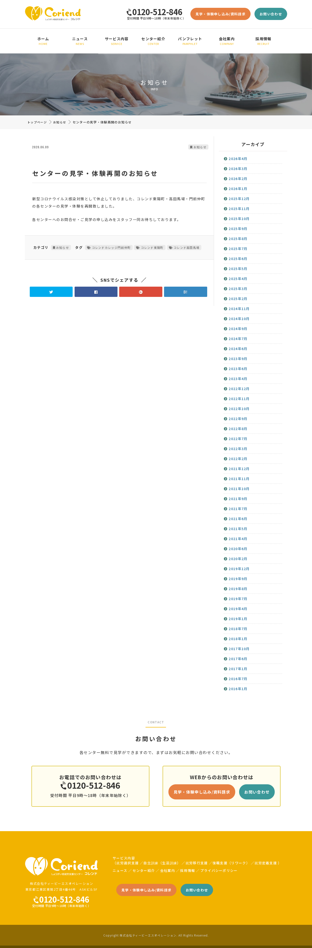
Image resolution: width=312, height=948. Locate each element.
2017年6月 (238, 658)
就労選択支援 (127, 862)
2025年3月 (238, 288)
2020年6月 (238, 548)
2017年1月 (238, 668)
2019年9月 (238, 578)
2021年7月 (238, 508)
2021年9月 (238, 498)
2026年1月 (238, 188)
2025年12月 (239, 198)
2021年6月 (238, 518)
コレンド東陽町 (152, 247)
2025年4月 (238, 278)
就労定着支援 (265, 862)
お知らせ (59, 122)
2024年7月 (238, 338)
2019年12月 (239, 568)
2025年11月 (239, 208)
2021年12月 (239, 468)
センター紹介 (153, 41)
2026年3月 (238, 168)
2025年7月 (238, 248)
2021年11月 (239, 478)
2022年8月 (238, 428)
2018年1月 (238, 638)
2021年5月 (238, 528)
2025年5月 (238, 268)
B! (186, 291)
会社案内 (227, 41)
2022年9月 (238, 418)
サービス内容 (116, 41)
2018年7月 (238, 628)
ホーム (43, 41)
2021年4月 (238, 538)
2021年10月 (239, 488)
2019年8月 (238, 588)
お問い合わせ (271, 13)
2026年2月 (238, 178)
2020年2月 (238, 558)
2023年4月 (238, 378)
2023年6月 (238, 368)
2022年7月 (238, 438)
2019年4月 (238, 608)
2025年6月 (238, 258)
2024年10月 (239, 318)
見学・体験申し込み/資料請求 (220, 13)
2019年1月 (238, 618)
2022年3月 (238, 448)
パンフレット (190, 41)
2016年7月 (238, 678)
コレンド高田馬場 (186, 247)
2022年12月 (239, 388)
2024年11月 (239, 308)
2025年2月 (238, 298)
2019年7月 (238, 598)
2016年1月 (238, 688)
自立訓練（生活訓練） (162, 862)
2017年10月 (239, 648)
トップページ (37, 122)
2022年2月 (238, 458)
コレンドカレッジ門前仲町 (111, 247)
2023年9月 (238, 358)
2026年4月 (238, 158)
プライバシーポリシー (219, 870)
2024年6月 (238, 348)
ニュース (80, 41)
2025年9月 (238, 228)
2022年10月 (239, 408)
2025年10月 (239, 218)
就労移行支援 (196, 862)
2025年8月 (238, 238)
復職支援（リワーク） (231, 862)
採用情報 (263, 41)
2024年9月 (238, 328)
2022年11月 (239, 398)
